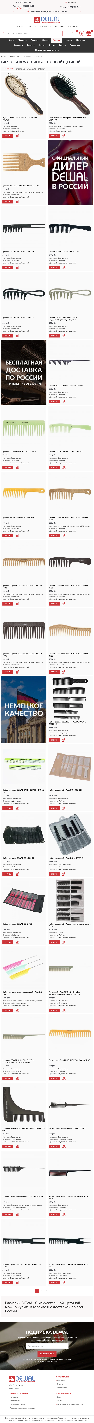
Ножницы (80, 40)
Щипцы (45, 40)
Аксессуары (75, 45)
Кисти (41, 45)
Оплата (60, 1384)
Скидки (60, 1401)
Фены (11, 40)
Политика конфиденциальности (70, 1404)
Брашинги (18, 45)
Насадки (68, 40)
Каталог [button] (20, 27)
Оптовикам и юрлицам (39, 27)
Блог (59, 1397)
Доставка (61, 1380)
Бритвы (62, 45)
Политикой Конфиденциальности (59, 1359)
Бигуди (52, 45)
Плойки (34, 40)
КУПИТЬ (8, 136)
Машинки (22, 40)
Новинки (59, 27)
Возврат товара (63, 1388)
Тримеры (31, 45)
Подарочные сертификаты (47, 50)
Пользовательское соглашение (22, 1408)
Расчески (56, 40)
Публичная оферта (17, 1404)
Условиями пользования (45, 1361)
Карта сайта (15, 1401)
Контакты (73, 27)
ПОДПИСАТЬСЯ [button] (47, 1354)
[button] (23, 8)
